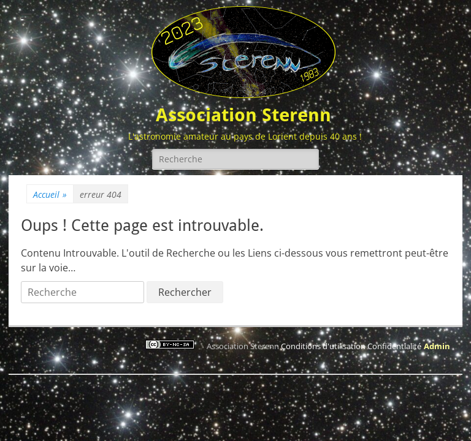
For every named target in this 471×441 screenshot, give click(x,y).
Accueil (50, 194)
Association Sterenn (243, 115)
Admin (437, 346)
